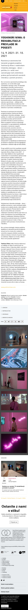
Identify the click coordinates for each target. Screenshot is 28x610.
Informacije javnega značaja (8, 565)
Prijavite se (14, 522)
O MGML (6, 1)
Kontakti (10, 1)
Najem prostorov (5, 561)
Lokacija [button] (4, 307)
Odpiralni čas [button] (5, 311)
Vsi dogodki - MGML (21, 498)
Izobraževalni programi (17, 1)
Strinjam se (5, 606)
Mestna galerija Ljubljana (7, 588)
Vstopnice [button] (4, 314)
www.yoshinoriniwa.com (8, 287)
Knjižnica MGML (5, 562)
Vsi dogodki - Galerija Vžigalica (8, 498)
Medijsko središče (6, 564)
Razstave (16, 3)
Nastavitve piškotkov (6, 608)
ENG (23, 1)
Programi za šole (5, 574)
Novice (15, 7)
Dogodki (16, 5)
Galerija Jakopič (5, 591)
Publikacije (4, 572)
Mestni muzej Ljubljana (7, 584)
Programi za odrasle (6, 577)
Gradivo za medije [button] (7, 317)
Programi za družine (6, 576)
